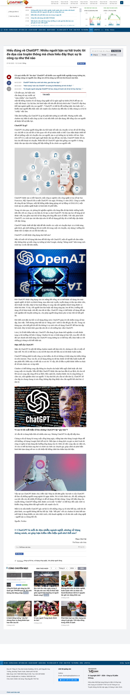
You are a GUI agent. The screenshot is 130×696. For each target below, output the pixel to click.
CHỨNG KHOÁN (13, 30)
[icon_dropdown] (121, 2)
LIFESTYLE (97, 30)
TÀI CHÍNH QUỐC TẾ (62, 30)
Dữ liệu (107, 30)
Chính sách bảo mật (13, 692)
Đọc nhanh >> (74, 7)
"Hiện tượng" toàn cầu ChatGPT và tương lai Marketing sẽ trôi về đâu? (48, 86)
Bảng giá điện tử (13, 11)
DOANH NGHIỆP (32, 30)
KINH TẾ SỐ (77, 30)
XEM (82, 568)
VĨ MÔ (70, 30)
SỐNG (91, 30)
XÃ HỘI (6, 30)
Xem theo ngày (42, 568)
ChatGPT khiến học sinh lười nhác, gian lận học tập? (42, 82)
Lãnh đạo (113, 55)
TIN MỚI (46, 95)
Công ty (95, 55)
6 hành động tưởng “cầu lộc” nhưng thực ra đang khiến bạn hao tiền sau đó (18, 620)
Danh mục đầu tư (13, 16)
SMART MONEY (51, 30)
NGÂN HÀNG (42, 30)
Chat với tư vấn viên (68, 680)
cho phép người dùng (55, 561)
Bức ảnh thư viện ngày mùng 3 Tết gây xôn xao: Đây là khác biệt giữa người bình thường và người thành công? (46, 591)
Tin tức (104, 55)
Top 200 (127, 663)
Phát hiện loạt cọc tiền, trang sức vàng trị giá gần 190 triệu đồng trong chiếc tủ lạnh (73, 620)
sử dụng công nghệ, (40, 561)
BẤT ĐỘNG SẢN (23, 30)
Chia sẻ (81, 63)
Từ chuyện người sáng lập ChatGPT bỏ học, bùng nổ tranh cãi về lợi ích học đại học (53, 89)
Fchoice (112, 30)
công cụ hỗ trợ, (29, 561)
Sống (24, 63)
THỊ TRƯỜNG (84, 30)
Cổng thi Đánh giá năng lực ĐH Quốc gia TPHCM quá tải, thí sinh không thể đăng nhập (19, 590)
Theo (50, 547)
